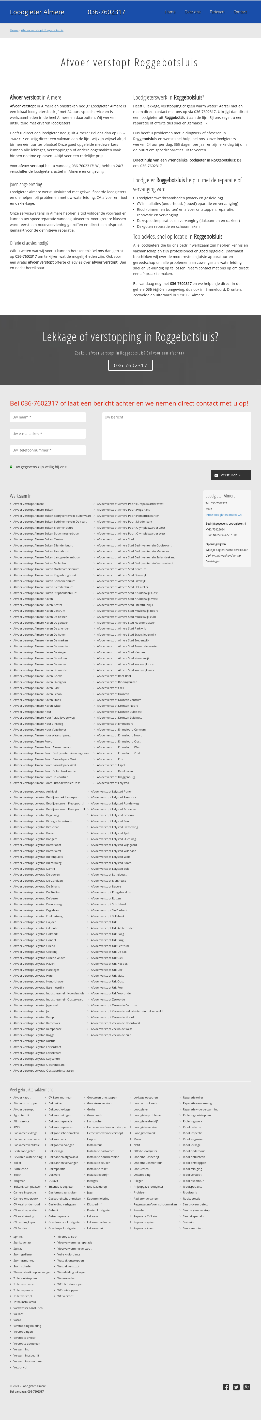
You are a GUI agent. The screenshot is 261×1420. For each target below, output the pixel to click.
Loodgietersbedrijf (146, 1121)
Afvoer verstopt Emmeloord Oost (119, 741)
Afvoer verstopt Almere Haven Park (36, 688)
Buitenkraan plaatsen (27, 1186)
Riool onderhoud (194, 1151)
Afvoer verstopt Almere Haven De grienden (41, 628)
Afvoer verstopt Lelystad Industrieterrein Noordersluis (48, 993)
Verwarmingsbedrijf (26, 1355)
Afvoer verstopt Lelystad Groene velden (39, 958)
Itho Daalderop (97, 1186)
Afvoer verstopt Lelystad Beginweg (36, 815)
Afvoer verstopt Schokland (108, 904)
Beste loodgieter (24, 1151)
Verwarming (21, 1349)
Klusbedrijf (94, 1204)
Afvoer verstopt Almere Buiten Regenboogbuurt (44, 575)
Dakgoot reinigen (60, 1115)
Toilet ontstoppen (25, 1278)
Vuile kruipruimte (68, 1254)
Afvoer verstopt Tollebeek (108, 916)
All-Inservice (21, 1121)
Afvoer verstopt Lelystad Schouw (112, 815)
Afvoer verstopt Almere (28, 504)
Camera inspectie (24, 1192)
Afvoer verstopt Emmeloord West (119, 747)
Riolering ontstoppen (197, 1115)
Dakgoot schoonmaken (64, 1133)
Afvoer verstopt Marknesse (108, 880)
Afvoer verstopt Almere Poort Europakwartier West (130, 504)
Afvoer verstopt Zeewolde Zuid (111, 1035)
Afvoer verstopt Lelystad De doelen (36, 874)
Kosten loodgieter (99, 1210)
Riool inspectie (192, 1133)
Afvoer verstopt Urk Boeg (107, 934)
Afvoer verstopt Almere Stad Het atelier (122, 587)
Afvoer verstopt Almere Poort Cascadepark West (44, 765)
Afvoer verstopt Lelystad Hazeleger (36, 970)
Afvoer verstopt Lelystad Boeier (34, 833)
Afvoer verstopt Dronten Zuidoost (119, 712)
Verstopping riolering (27, 1326)
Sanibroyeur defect (195, 1204)
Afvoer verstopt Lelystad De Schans (36, 886)
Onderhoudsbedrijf (146, 1157)
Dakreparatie (57, 1169)
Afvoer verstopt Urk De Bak (109, 952)
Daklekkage (56, 1151)
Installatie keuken (98, 1163)
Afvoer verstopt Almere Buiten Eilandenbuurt (43, 545)
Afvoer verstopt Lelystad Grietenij (35, 952)
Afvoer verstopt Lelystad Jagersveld (36, 1005)
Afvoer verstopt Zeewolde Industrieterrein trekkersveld (127, 1011)
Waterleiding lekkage (71, 1272)
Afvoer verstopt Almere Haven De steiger (40, 652)
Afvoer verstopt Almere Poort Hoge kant (123, 509)
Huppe (91, 1139)
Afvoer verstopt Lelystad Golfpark (35, 934)
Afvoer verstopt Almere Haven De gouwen (41, 622)
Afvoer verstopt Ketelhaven (115, 771)
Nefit (137, 1145)
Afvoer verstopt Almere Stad (115, 539)
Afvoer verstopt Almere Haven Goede (37, 676)
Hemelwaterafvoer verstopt (105, 1133)
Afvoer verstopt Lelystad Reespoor (113, 797)
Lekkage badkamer (99, 1222)
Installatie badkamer (100, 1151)
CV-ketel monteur (60, 1097)
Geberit (53, 1210)
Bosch (17, 1174)
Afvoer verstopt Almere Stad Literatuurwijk (125, 605)
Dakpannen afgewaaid (63, 1157)
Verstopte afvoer (24, 1338)
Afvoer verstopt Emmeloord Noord (120, 735)
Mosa (137, 1139)
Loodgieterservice (145, 1127)
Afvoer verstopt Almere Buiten (33, 509)
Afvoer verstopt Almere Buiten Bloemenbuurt (43, 527)
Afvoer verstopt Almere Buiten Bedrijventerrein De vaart (50, 521)
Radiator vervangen (146, 1198)
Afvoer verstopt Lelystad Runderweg (115, 803)
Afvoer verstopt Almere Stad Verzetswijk (123, 658)
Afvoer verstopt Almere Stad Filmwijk (121, 581)
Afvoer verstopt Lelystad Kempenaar (37, 1029)
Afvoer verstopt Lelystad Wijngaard (114, 845)
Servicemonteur (193, 1228)
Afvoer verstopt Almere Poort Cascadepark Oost (44, 759)
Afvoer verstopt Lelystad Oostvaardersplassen (43, 1070)
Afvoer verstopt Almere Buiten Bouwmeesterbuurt (46, 533)
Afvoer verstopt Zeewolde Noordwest (115, 1023)
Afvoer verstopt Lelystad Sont (110, 821)
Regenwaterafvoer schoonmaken (155, 1204)
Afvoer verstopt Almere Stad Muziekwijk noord (127, 610)
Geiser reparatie (59, 1216)
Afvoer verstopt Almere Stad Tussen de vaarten (127, 646)
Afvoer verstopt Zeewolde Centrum (114, 1005)
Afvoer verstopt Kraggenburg (116, 777)
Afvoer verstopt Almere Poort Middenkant (124, 521)
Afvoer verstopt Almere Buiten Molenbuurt (41, 563)
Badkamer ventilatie (26, 1145)
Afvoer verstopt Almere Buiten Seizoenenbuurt (44, 581)
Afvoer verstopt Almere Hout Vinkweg (38, 723)
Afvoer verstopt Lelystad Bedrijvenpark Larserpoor (46, 797)
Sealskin (188, 1222)
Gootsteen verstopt (100, 1103)
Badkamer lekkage (25, 1133)
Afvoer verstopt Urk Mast (107, 975)
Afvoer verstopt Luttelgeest (109, 874)
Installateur (94, 1145)
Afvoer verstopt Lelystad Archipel (35, 791)
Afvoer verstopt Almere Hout (32, 712)
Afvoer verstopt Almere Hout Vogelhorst (39, 729)
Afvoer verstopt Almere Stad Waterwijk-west (126, 670)
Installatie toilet (97, 1169)
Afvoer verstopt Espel (111, 765)
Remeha (139, 1210)
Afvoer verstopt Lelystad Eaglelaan (36, 910)
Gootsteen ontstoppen (102, 1097)
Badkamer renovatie (26, 1139)
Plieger (138, 1181)
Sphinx (18, 1236)
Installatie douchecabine (103, 1157)
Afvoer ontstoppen (25, 1103)
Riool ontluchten (194, 1157)
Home (14, 30)
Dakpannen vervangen (63, 1163)
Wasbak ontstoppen (70, 1260)
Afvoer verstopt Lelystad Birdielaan (36, 827)
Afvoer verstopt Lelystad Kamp (33, 1017)
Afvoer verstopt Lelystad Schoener (113, 809)
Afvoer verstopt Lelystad (113, 783)
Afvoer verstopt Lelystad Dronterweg (37, 904)
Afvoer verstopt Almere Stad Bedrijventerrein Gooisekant (134, 545)
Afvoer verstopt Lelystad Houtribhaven (39, 981)
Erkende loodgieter (61, 1186)
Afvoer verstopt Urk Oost (107, 981)
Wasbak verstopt (68, 1266)
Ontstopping (142, 1174)
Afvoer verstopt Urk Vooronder (111, 993)
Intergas (92, 1181)
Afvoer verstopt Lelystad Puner (111, 791)
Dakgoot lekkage (59, 1109)
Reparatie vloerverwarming (200, 1109)
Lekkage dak (95, 1228)
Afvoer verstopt (23, 1109)
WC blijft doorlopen (70, 1284)
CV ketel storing (23, 1216)
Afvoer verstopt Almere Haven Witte (36, 705)
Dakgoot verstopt (60, 1139)
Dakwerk (54, 1174)
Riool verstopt (192, 1174)
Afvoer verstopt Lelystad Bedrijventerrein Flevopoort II (49, 809)
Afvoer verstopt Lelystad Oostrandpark (39, 1065)
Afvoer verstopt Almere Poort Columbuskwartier (45, 771)
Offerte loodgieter (145, 1151)
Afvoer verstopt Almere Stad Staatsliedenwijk (126, 634)
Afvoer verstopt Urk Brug (107, 940)
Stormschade (21, 1266)
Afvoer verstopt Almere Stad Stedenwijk (123, 640)
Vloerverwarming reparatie (74, 1242)
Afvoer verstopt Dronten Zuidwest (119, 717)
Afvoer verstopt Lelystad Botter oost (37, 845)
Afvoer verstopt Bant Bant (114, 676)
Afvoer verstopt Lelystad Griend (34, 946)
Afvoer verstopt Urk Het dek (109, 963)
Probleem (140, 1192)
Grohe (91, 1109)
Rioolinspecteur (193, 1181)
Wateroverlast (66, 1278)
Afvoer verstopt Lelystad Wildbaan (113, 851)
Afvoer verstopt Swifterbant (109, 910)
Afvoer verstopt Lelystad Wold (111, 857)
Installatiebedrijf (98, 1174)
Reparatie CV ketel (146, 1216)
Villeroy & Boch (67, 1236)
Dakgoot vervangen (61, 1145)
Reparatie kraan (144, 1228)
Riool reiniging (192, 1169)
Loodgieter (141, 1109)
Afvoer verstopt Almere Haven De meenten (41, 646)
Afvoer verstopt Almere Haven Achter (37, 605)
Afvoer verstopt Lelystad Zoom (111, 863)
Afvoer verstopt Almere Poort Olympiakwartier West (131, 533)
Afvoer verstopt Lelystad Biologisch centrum (42, 821)
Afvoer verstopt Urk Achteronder (112, 928)
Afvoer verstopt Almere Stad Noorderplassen (126, 622)
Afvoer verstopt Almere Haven (33, 599)
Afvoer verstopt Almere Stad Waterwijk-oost (126, 664)
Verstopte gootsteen (26, 1343)
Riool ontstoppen (194, 1163)
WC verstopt (65, 1296)
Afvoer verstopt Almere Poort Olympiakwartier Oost (131, 527)
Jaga (90, 1192)
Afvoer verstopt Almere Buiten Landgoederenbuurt (46, 557)
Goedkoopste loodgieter (65, 1222)
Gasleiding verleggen (62, 1204)
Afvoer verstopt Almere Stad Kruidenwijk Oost (127, 593)
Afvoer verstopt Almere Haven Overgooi (39, 682)
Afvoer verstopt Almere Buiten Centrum (39, 539)
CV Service (20, 1228)
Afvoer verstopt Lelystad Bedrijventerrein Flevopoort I (48, 803)
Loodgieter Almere (37, 11)
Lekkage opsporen (146, 1097)
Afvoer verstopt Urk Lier (106, 970)
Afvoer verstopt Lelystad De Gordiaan (38, 880)
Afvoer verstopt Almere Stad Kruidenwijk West (127, 599)
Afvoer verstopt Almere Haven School (38, 694)
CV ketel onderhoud (26, 1204)
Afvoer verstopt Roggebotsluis (42, 30)
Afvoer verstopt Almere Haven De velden (40, 658)
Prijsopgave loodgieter (148, 1186)
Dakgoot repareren (61, 1127)
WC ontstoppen (67, 1290)
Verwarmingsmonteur (27, 1361)
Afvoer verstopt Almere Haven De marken (40, 640)
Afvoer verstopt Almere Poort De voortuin (40, 777)
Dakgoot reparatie (60, 1121)
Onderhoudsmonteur (148, 1163)
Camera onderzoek (25, 1198)
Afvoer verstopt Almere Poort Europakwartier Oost (46, 783)
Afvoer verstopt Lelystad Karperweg (36, 1023)
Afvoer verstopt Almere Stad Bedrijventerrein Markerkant (134, 551)
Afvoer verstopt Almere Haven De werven (40, 664)
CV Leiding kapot (24, 1222)
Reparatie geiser (144, 1222)
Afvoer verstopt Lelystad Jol (31, 1011)
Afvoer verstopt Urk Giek (107, 958)
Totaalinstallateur (24, 1302)
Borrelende (20, 1169)
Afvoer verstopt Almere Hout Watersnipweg (41, 735)
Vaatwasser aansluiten (28, 1308)
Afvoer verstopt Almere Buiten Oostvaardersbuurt (46, 569)
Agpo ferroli (21, 1115)
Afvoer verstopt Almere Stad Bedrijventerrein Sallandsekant (136, 557)
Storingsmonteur (24, 1260)
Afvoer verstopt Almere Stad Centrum (121, 569)
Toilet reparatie (23, 1290)
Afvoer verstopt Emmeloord (115, 723)
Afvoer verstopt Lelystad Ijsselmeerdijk (38, 987)
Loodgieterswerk (145, 1133)
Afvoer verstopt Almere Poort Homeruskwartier (128, 516)
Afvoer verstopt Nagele (106, 886)
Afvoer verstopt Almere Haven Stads (37, 700)
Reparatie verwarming (197, 1103)
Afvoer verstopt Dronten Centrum (119, 700)
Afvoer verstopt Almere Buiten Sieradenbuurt (43, 587)
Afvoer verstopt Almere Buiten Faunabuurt (41, 551)
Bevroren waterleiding (27, 1157)
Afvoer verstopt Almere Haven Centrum (39, 610)
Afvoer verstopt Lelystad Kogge (33, 1035)
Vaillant (18, 1314)
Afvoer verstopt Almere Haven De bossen (40, 617)
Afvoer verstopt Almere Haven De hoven (39, 634)
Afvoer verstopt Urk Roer (107, 987)
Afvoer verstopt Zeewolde (108, 999)
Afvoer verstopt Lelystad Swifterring (114, 827)
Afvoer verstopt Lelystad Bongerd (35, 839)
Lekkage (92, 1216)
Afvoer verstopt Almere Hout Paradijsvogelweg (44, 717)
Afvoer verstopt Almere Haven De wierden (41, 670)
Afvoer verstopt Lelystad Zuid (110, 868)
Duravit (53, 1181)
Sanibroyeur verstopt (197, 1210)
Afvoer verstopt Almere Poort (32, 741)
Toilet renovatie (23, 1284)
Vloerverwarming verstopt (74, 1248)
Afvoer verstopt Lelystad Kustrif (34, 1041)
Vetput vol (20, 1367)
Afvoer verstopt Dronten (113, 694)
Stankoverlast (22, 1242)
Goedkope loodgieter (62, 1228)
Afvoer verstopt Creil (110, 688)
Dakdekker (56, 1103)
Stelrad (18, 1248)
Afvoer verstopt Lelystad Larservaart (37, 1053)
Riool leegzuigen (194, 1139)
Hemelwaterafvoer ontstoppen (107, 1127)
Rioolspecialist (192, 1186)
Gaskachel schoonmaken (65, 1198)
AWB (16, 1127)
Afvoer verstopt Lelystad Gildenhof (36, 928)
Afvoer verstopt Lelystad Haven (34, 963)
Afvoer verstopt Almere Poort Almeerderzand (42, 747)
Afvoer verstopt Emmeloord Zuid (118, 753)
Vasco (17, 1320)
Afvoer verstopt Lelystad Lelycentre (36, 1058)
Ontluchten (141, 1169)
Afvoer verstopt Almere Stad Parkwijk (121, 628)
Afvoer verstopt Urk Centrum (110, 946)
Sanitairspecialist (194, 1216)
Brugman (19, 1181)
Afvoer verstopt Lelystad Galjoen (34, 922)
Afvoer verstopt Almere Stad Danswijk (122, 575)
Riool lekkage (192, 1145)
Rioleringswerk (192, 1121)
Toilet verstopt (22, 1296)
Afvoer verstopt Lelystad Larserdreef (37, 1047)
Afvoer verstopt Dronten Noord (117, 705)
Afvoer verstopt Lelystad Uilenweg (113, 839)
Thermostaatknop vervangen (32, 1272)
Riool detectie (192, 1127)
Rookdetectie (191, 1198)
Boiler (17, 1163)
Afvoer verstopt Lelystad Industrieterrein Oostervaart (48, 999)
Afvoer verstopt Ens (110, 759)
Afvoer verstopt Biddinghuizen (117, 682)
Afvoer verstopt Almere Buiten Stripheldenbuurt (44, 593)
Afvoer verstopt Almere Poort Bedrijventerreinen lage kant (51, 753)
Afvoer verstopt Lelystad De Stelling (36, 892)
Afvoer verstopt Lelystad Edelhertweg (38, 916)
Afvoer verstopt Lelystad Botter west (37, 851)
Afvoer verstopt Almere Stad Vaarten (121, 652)
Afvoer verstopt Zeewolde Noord (112, 1017)
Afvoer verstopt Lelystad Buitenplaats (38, 857)
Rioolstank (190, 1192)
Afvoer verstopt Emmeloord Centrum (121, 729)
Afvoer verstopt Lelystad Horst (33, 975)
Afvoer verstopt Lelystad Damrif (34, 868)
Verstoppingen (23, 1331)
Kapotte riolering (98, 1198)
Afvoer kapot (21, 1097)
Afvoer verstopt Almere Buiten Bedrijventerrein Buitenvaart (52, 516)
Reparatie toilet (193, 1097)
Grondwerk (94, 1115)
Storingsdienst (22, 1254)
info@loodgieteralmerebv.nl (224, 515)
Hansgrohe (94, 1121)
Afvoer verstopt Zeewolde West (111, 1029)
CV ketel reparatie (25, 1210)
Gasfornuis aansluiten (63, 1192)
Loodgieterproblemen (148, 1115)
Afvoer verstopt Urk (104, 922)
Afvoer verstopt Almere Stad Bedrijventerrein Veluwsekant (135, 563)
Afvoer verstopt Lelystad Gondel (34, 940)
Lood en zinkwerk (145, 1103)
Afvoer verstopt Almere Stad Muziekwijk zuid (126, 617)
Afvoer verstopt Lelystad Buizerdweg (37, 863)
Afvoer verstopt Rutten (106, 898)
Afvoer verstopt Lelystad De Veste (35, 898)
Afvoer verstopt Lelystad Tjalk (110, 833)
